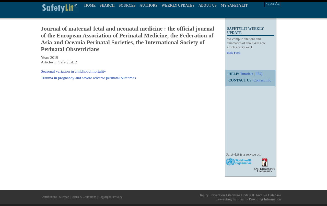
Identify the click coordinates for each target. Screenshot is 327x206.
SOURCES (127, 5)
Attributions (49, 197)
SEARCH (107, 5)
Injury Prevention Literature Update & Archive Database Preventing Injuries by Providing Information (240, 197)
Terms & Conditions (83, 197)
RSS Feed (233, 52)
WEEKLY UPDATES (177, 5)
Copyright (104, 197)
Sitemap (64, 197)
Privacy (117, 197)
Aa (267, 3)
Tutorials (246, 74)
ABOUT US (207, 5)
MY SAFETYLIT (234, 5)
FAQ (258, 74)
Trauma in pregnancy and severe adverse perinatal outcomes (88, 78)
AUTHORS (148, 5)
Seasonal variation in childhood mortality (73, 71)
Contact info (262, 80)
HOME (90, 5)
